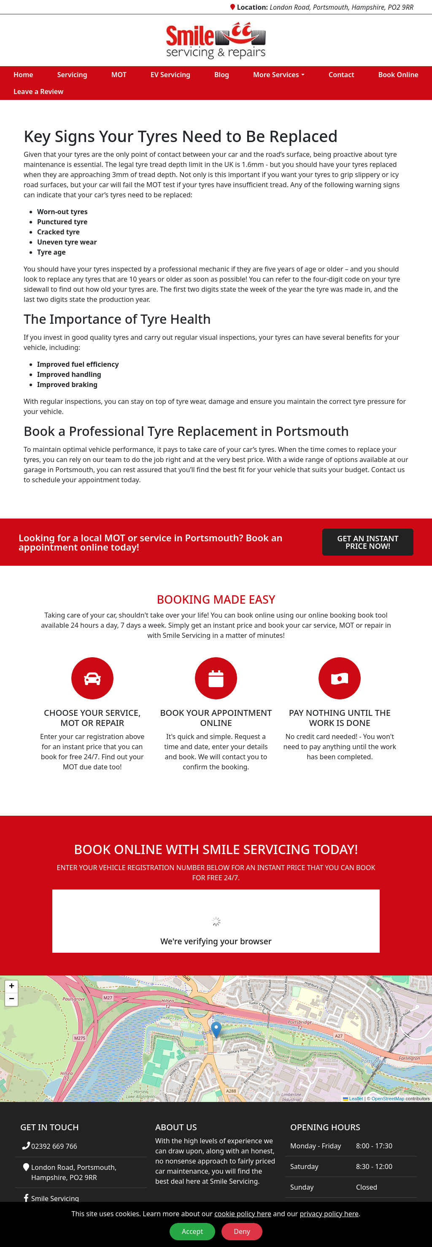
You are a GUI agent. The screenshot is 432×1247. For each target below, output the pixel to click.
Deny (242, 1231)
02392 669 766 (54, 1146)
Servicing (72, 74)
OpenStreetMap (388, 1098)
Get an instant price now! (368, 542)
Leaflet (353, 1098)
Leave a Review (38, 91)
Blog (221, 74)
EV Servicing (170, 74)
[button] (216, 1030)
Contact (341, 74)
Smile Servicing (55, 1198)
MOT (119, 74)
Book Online (398, 74)
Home (23, 74)
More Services (276, 74)
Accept (192, 1231)
